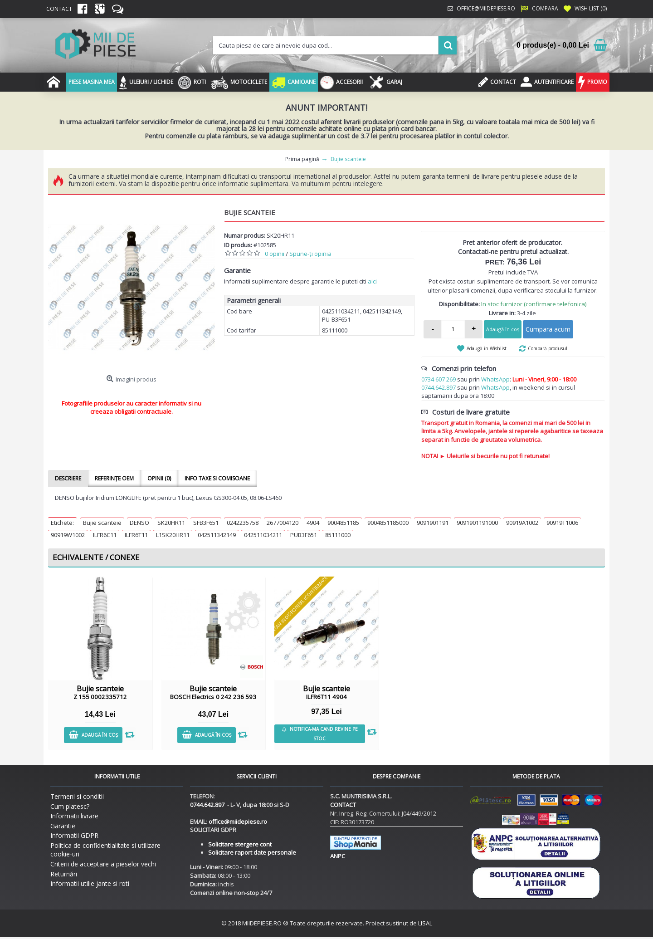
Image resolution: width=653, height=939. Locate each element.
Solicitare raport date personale (252, 852)
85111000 (338, 535)
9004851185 (343, 522)
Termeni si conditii (77, 796)
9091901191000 (477, 522)
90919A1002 (522, 522)
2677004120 (282, 522)
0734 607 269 (438, 379)
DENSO (139, 522)
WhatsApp (495, 379)
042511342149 (217, 535)
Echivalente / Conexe (96, 557)
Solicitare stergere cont (240, 844)
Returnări (63, 874)
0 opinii (274, 253)
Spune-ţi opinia (310, 253)
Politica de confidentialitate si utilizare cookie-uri (105, 850)
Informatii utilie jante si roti (89, 883)
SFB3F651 (206, 522)
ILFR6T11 (136, 535)
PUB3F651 (303, 535)
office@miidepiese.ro (238, 821)
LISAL (425, 923)
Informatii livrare (74, 816)
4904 (313, 522)
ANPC (337, 856)
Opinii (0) (159, 478)
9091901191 (432, 522)
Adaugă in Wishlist (487, 348)
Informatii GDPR (74, 835)
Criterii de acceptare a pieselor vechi (103, 864)
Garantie (62, 826)
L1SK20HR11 (173, 535)
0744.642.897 (438, 387)
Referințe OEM (114, 478)
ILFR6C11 (105, 535)
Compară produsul (547, 348)
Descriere (68, 478)
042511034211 (263, 535)
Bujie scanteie (102, 522)
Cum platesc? (69, 806)
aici (372, 281)
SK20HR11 (171, 522)
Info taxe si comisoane (217, 478)
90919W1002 (68, 535)
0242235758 (242, 522)
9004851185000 (388, 522)
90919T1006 (562, 522)
